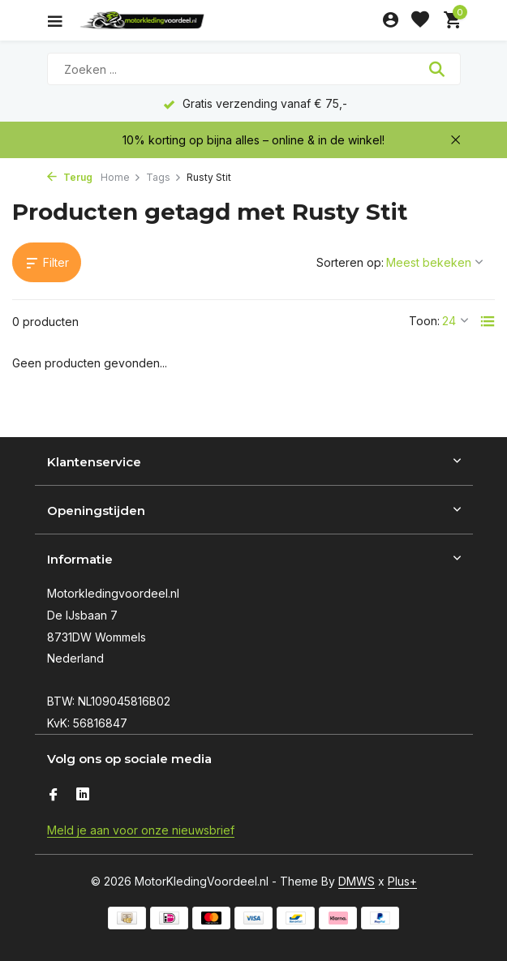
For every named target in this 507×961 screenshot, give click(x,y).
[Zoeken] (254, 69)
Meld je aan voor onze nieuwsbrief (140, 830)
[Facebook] (53, 795)
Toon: (424, 321)
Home (121, 177)
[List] (487, 321)
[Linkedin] (82, 795)
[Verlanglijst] (420, 20)
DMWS (356, 881)
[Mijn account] (390, 20)
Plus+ (402, 881)
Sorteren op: (350, 262)
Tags (164, 177)
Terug (69, 177)
